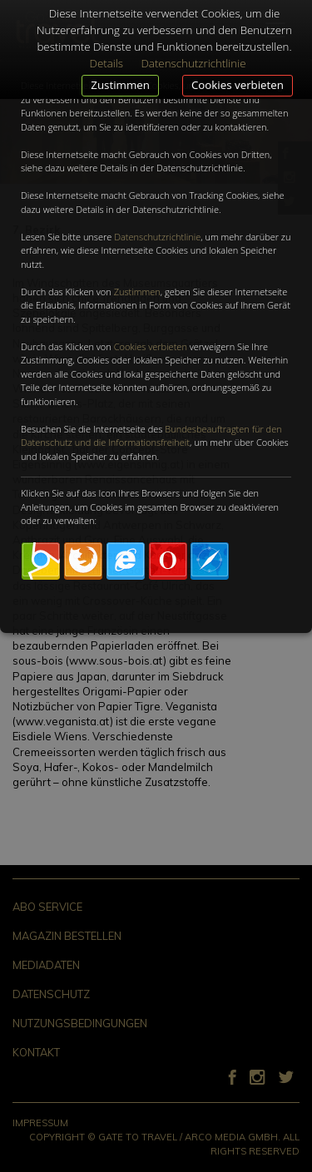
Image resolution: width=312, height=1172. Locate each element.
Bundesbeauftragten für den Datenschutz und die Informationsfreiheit (151, 436)
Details (106, 63)
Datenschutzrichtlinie (157, 236)
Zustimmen (120, 84)
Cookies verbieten (237, 84)
